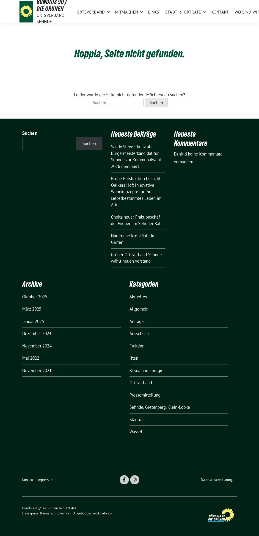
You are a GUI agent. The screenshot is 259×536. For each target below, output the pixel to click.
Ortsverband (141, 382)
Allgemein (139, 309)
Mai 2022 (30, 358)
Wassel (136, 431)
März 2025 (31, 309)
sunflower (57, 513)
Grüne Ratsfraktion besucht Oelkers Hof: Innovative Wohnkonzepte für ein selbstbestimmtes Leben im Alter (136, 191)
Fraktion (137, 346)
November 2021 (37, 370)
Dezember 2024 (36, 333)
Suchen (29, 133)
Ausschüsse (140, 333)
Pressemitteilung (145, 395)
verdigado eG (102, 513)
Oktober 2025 (34, 297)
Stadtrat (137, 419)
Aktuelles (138, 297)
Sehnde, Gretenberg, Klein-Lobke (160, 407)
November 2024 (37, 346)
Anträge (137, 321)
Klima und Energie (146, 370)
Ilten (134, 358)
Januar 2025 (33, 321)
